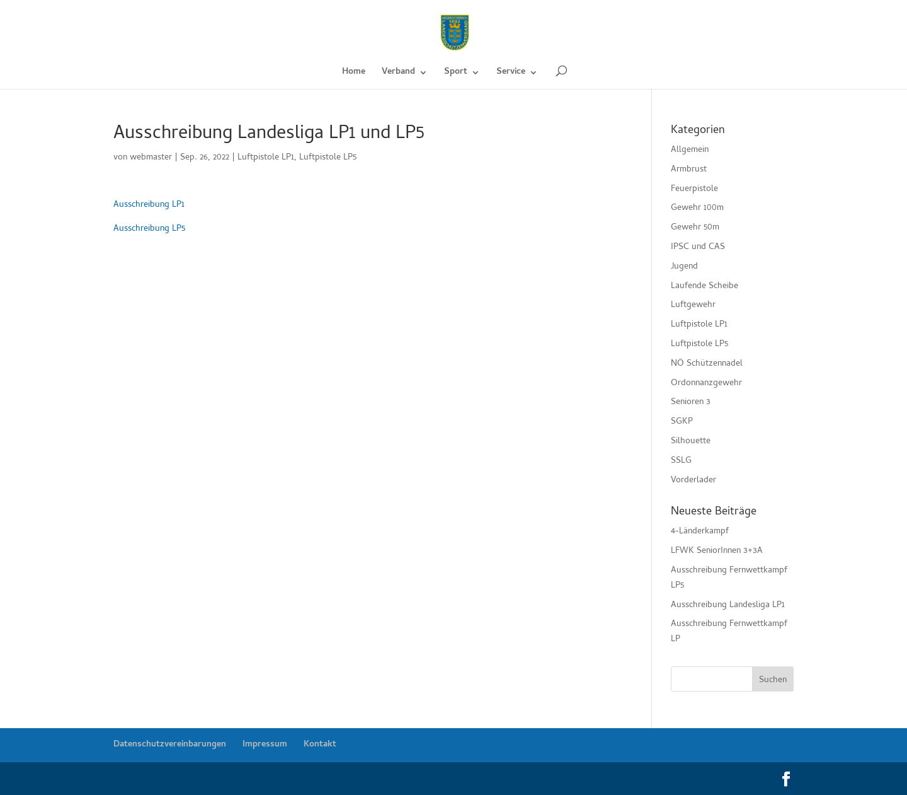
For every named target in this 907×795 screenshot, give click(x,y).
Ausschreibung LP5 (149, 229)
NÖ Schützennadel (707, 364)
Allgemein (690, 150)
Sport (455, 73)
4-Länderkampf (700, 532)
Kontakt (320, 745)
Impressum (264, 745)
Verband (398, 73)
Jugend (684, 267)
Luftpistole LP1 (265, 158)
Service (510, 73)
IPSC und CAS (698, 247)
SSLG (681, 461)
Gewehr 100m (697, 208)
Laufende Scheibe (704, 286)
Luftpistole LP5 (328, 158)
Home (353, 73)
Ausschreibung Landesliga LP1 (728, 605)
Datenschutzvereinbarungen (169, 745)
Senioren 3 (690, 402)
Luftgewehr (693, 305)
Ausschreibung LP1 (149, 205)
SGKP (682, 422)
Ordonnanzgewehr (706, 383)
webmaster (151, 158)
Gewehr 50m (695, 228)
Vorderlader (693, 480)
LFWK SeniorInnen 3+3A (717, 551)
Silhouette (690, 441)
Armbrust (689, 170)
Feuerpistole (694, 189)
